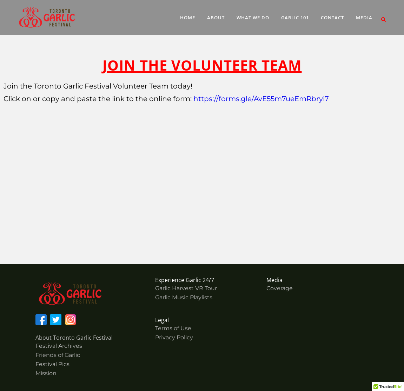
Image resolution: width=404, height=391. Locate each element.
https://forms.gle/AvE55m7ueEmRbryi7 (261, 99)
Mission (46, 373)
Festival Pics (52, 364)
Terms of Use (173, 328)
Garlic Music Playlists (183, 297)
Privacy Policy (174, 337)
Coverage (279, 288)
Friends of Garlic (57, 355)
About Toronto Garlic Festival (74, 337)
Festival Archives (58, 346)
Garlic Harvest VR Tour (186, 288)
